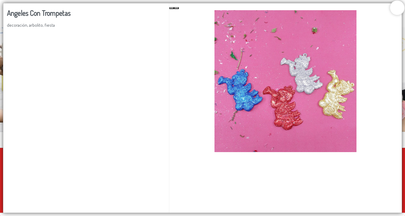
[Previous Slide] (171, 8)
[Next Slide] (176, 8)
